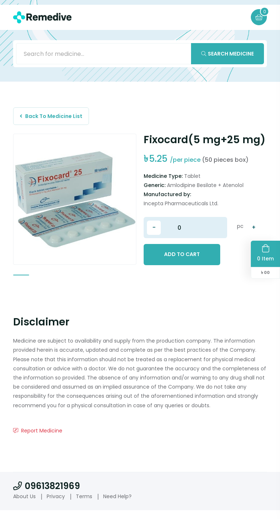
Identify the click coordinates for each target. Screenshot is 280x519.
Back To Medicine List (52, 117)
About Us (24, 505)
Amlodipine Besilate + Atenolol (205, 187)
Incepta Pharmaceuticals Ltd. (181, 205)
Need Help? (117, 505)
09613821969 (46, 494)
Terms (84, 505)
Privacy (56, 505)
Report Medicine (37, 439)
